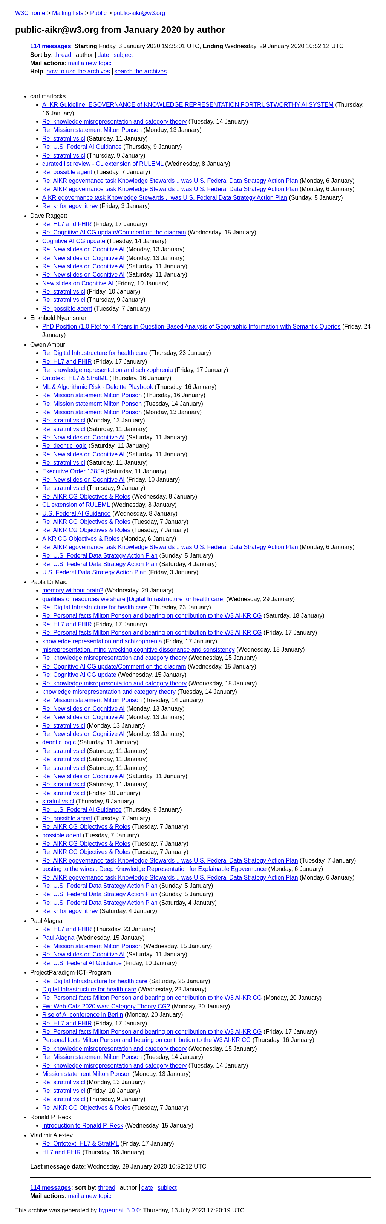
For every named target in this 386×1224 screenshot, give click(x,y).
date (103, 55)
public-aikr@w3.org (139, 13)
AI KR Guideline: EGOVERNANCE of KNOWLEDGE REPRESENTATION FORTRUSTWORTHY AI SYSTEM (188, 104)
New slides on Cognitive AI (77, 283)
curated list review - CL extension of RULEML (103, 164)
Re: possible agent (67, 172)
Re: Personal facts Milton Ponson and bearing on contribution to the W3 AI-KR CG (152, 615)
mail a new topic (89, 63)
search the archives (141, 71)
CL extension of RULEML (76, 505)
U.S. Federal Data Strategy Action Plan (94, 572)
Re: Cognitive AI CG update (79, 675)
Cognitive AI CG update (73, 241)
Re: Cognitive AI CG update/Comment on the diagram (114, 232)
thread (62, 55)
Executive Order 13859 (73, 471)
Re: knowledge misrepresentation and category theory (114, 121)
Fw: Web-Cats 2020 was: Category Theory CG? (106, 1006)
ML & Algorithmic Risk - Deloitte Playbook (97, 387)
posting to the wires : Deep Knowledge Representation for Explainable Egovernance (154, 869)
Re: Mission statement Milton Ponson (92, 130)
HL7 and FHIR (61, 1152)
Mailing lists (67, 13)
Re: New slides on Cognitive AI (83, 249)
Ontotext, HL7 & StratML (75, 378)
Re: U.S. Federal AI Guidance (82, 147)
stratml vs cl (58, 801)
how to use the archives (78, 71)
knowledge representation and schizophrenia (102, 641)
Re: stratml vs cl (63, 138)
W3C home (30, 13)
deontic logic (59, 742)
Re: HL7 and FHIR (67, 224)
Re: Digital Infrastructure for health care (94, 353)
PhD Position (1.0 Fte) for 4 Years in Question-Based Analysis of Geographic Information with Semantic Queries (191, 326)
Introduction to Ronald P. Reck (82, 1125)
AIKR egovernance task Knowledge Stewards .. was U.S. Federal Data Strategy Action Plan (164, 197)
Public (98, 13)
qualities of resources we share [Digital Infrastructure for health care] (133, 599)
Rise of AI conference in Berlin (82, 1014)
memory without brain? (72, 590)
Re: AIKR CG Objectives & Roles (86, 496)
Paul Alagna (58, 938)
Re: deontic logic (64, 445)
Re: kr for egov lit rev (70, 206)
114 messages (50, 46)
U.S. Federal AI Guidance (76, 513)
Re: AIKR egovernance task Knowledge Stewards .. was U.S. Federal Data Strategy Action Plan (170, 180)
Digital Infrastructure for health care (89, 989)
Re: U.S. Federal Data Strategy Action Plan (100, 555)
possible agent (61, 835)
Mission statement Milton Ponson (86, 1074)
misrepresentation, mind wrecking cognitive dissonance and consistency (138, 649)
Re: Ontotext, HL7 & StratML (80, 1143)
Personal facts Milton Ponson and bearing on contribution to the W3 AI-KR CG (146, 1040)
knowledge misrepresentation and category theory (109, 691)
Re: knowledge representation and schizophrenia (107, 370)
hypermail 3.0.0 (118, 1210)
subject (123, 55)
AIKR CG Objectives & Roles (80, 539)
